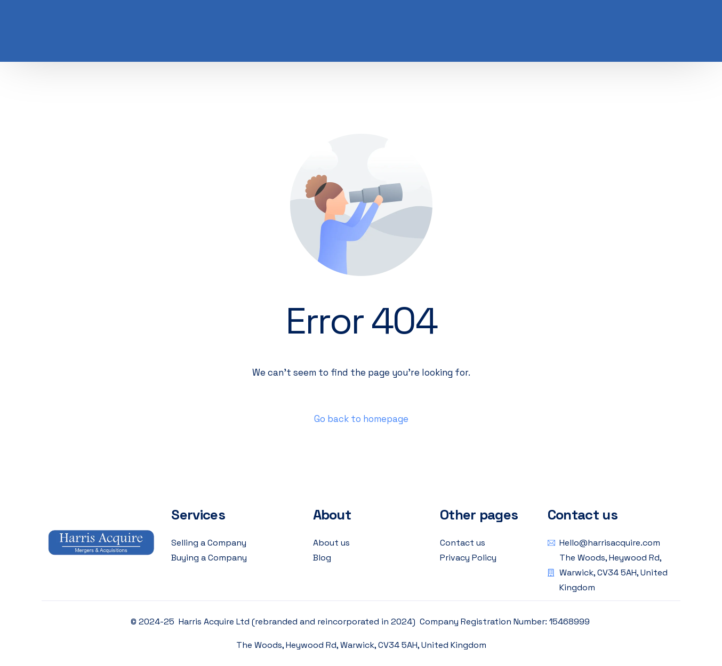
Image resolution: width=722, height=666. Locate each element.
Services (197, 515)
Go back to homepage (361, 419)
